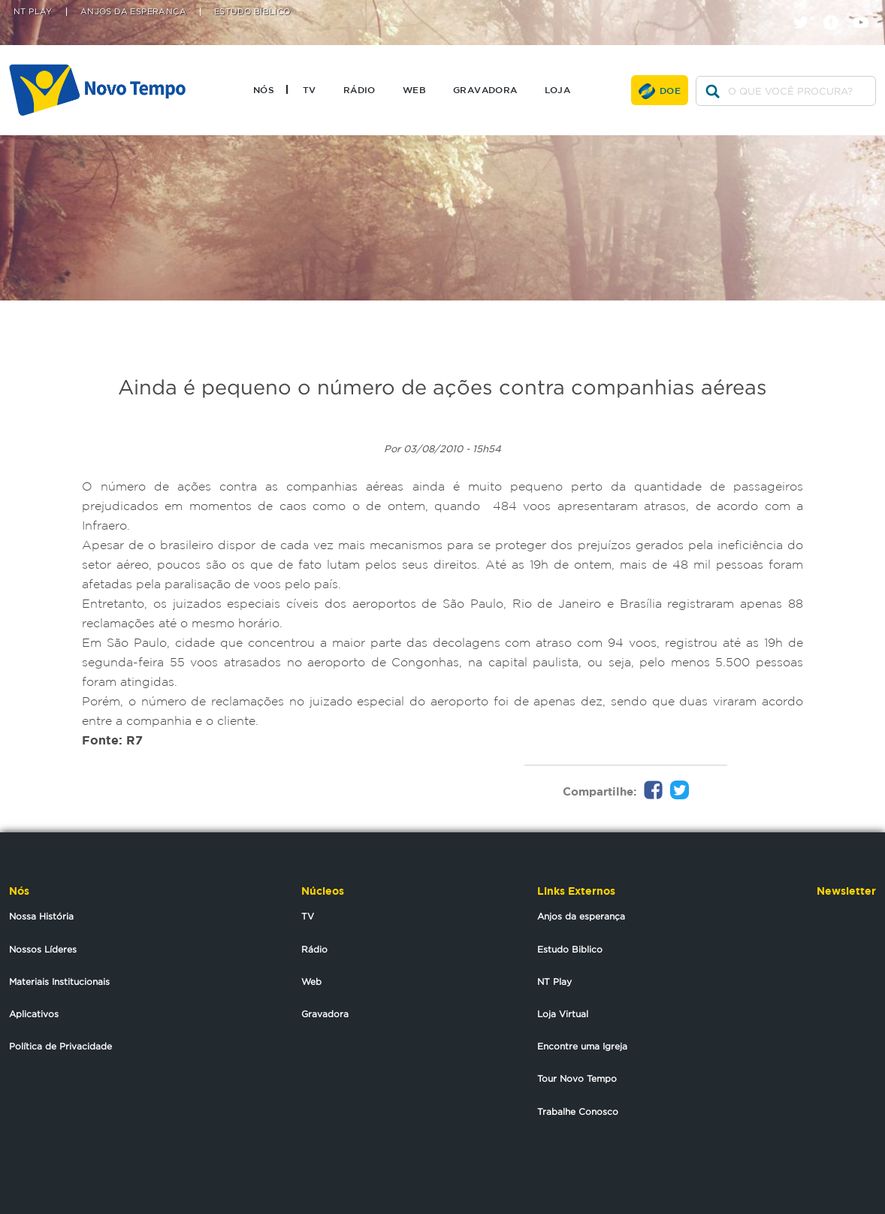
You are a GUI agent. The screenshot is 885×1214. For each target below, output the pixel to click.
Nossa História (41, 916)
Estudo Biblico (570, 949)
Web (414, 89)
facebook (836, 9)
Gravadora (485, 89)
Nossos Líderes (43, 949)
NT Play (33, 12)
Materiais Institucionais (59, 981)
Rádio (359, 89)
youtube (866, 9)
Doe (670, 90)
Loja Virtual (562, 1014)
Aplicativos (34, 1014)
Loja (558, 89)
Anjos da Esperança (133, 12)
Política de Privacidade (60, 1046)
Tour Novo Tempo (577, 1078)
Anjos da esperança (581, 916)
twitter (806, 9)
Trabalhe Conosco (577, 1111)
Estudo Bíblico (252, 12)
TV (309, 89)
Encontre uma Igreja (582, 1046)
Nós (263, 89)
